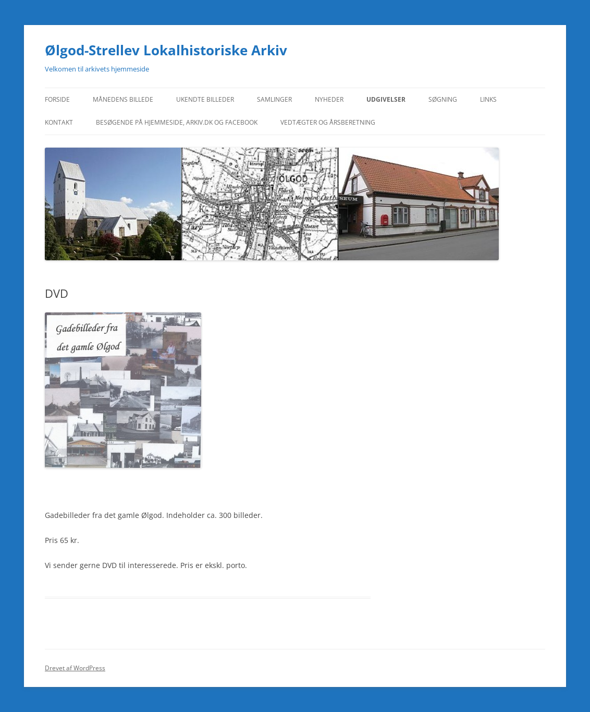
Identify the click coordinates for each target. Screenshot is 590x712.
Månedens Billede (123, 99)
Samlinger (274, 99)
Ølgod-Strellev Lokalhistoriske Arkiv (166, 50)
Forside (57, 99)
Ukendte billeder (205, 99)
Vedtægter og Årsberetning (327, 122)
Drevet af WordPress (75, 667)
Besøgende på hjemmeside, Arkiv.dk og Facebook (176, 122)
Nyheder (329, 99)
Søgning (442, 99)
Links (488, 99)
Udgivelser (385, 99)
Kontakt (59, 122)
